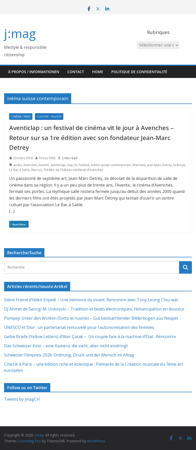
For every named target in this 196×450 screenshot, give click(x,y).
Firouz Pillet (47, 158)
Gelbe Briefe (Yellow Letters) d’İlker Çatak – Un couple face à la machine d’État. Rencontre (90, 336)
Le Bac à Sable (19, 170)
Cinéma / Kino (20, 116)
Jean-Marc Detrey (159, 165)
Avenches (30, 165)
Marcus (36, 170)
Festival (84, 165)
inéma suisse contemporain (111, 165)
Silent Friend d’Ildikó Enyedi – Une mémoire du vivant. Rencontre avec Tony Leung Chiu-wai (91, 300)
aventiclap (58, 165)
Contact (75, 71)
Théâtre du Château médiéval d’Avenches (73, 170)
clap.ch (72, 165)
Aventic (44, 165)
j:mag (20, 33)
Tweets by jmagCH (22, 399)
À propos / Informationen (33, 71)
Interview (138, 165)
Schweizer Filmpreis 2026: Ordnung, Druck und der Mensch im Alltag (69, 355)
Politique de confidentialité (139, 71)
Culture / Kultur (49, 116)
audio (17, 165)
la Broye (179, 165)
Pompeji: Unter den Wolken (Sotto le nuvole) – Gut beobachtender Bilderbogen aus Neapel (91, 318)
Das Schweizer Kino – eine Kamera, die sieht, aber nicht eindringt (66, 346)
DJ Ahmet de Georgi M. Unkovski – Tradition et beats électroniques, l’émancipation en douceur (94, 309)
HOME (97, 71)
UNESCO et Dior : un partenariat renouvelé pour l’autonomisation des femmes (79, 327)
